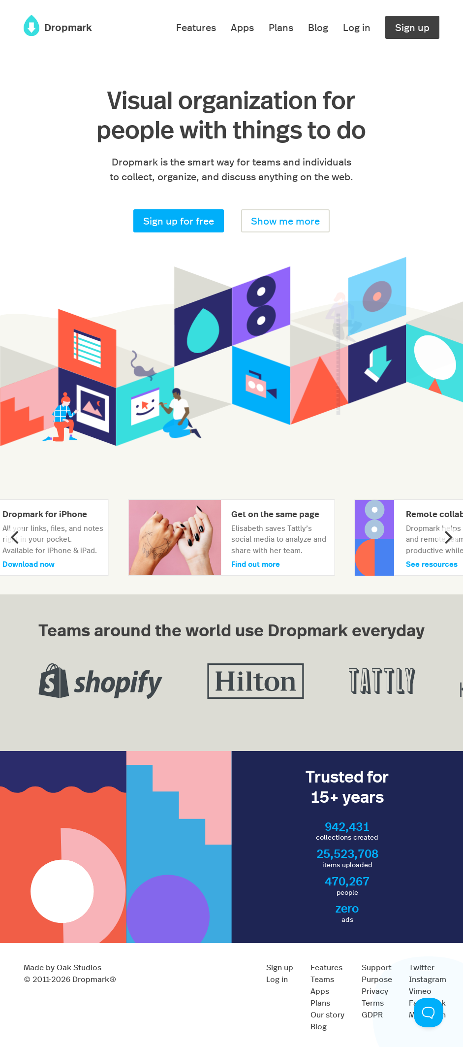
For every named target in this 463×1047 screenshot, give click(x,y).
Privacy (375, 990)
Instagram (427, 978)
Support (377, 967)
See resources (432, 563)
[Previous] (16, 537)
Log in (356, 27)
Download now (28, 563)
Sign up (412, 27)
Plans (281, 27)
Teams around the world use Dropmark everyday (231, 629)
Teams (322, 978)
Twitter (421, 967)
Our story (327, 1014)
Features (196, 27)
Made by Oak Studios (62, 967)
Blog (318, 27)
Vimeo (420, 990)
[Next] (447, 537)
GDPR (372, 1014)
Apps (242, 27)
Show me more (285, 220)
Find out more (255, 563)
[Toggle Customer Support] (428, 1012)
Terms (373, 1002)
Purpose (377, 978)
